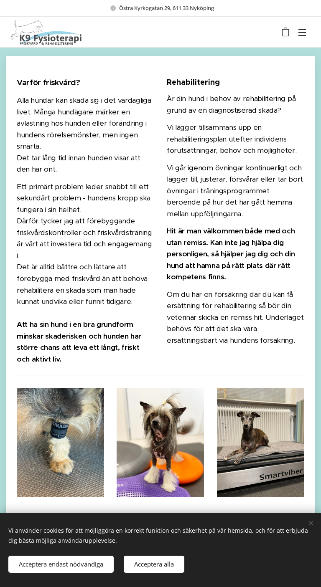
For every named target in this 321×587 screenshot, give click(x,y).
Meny (302, 32)
